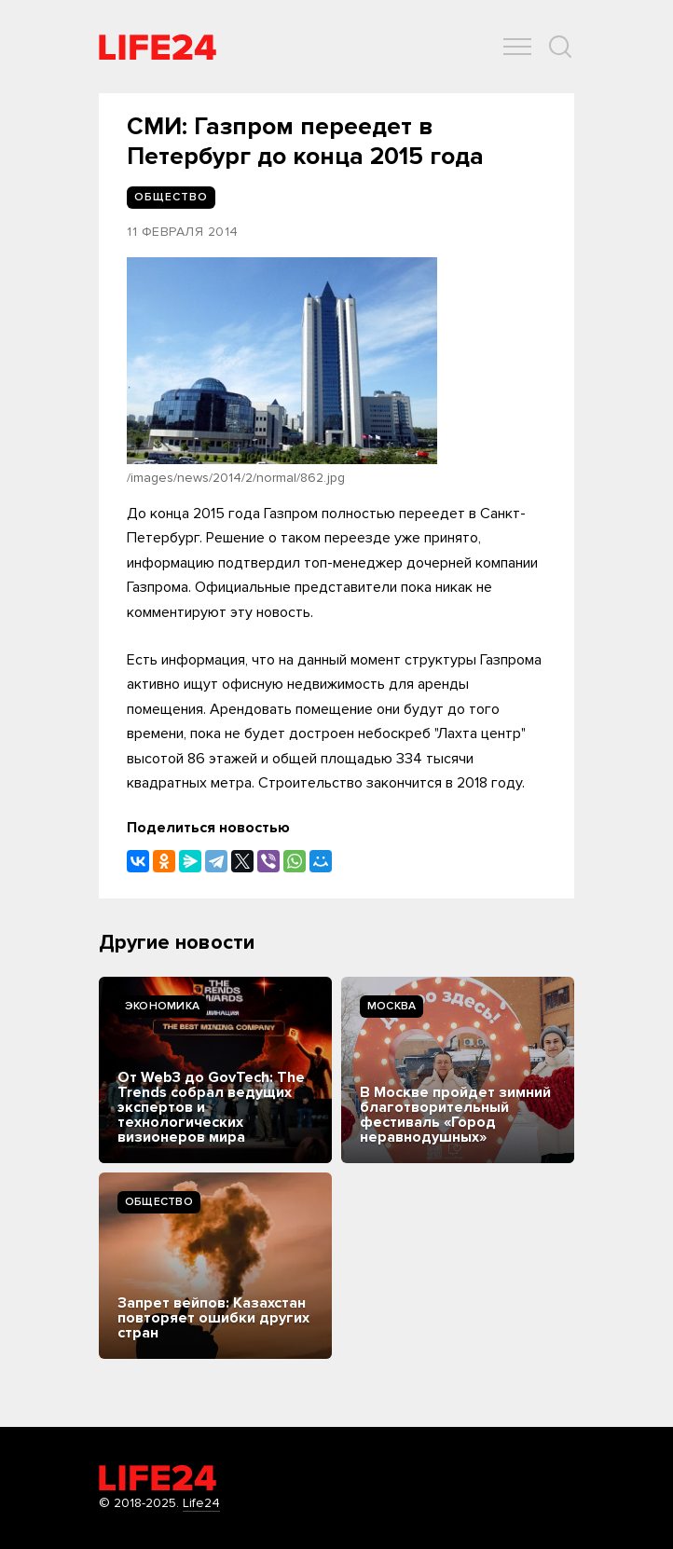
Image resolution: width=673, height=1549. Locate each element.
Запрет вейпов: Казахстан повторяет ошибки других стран (213, 1318)
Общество (159, 1202)
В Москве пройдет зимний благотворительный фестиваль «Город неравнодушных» (455, 1114)
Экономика (162, 1006)
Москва (391, 1006)
